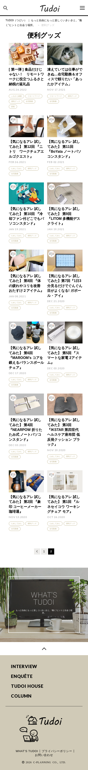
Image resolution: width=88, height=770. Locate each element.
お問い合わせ (44, 755)
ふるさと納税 (16, 96)
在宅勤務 (29, 101)
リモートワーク (34, 96)
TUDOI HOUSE (27, 686)
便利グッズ (15, 101)
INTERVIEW (24, 666)
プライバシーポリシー (57, 751)
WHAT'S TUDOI (27, 751)
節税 (13, 107)
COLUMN (21, 695)
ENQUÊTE (22, 676)
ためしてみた (16, 169)
